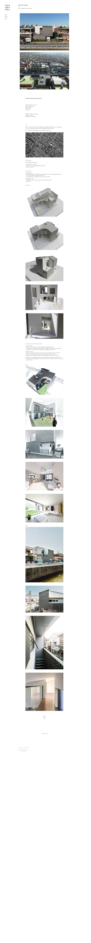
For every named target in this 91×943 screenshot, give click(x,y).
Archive (6, 16)
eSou (6, 20)
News (6, 18)
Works (6, 14)
